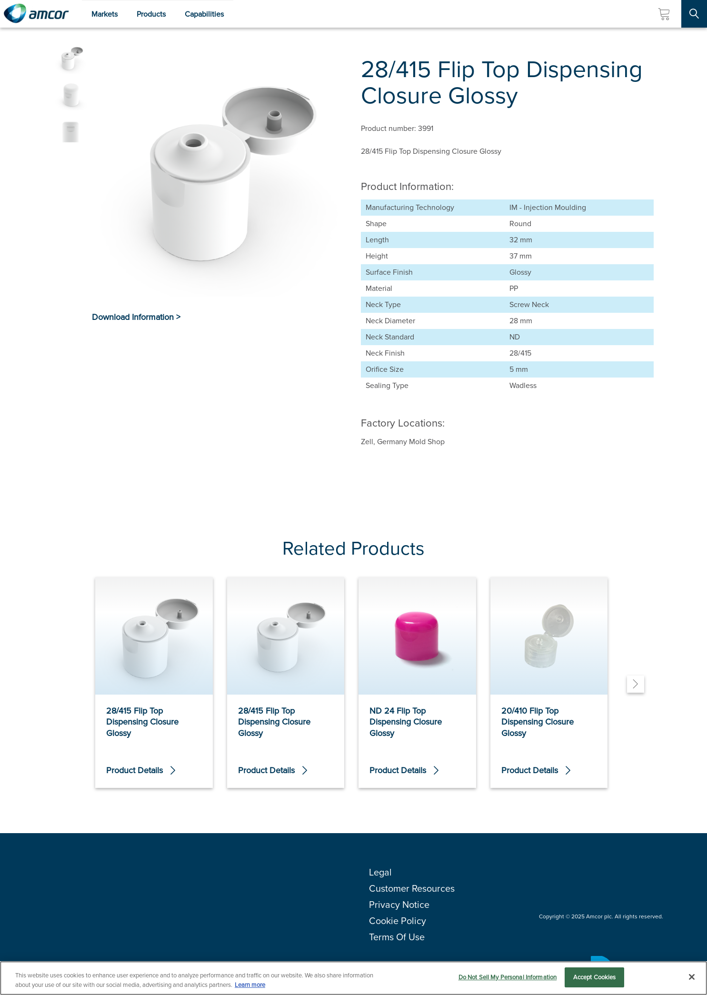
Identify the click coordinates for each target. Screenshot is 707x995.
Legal (380, 872)
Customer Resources (412, 888)
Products (151, 14)
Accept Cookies (594, 978)
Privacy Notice (399, 904)
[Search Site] (694, 14)
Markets (104, 14)
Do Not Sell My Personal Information (507, 978)
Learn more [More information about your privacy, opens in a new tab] (250, 986)
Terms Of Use (397, 937)
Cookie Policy (397, 921)
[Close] (691, 978)
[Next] (635, 684)
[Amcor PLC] (36, 13)
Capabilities (204, 14)
